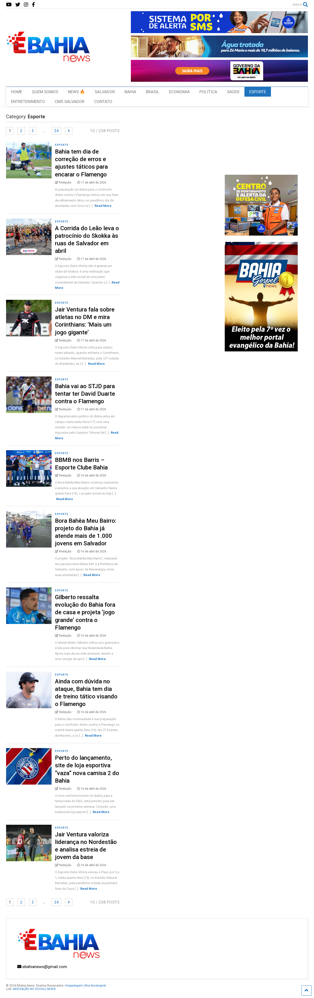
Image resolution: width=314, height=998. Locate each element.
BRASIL (152, 91)
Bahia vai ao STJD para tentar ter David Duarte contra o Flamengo (85, 394)
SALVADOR (105, 91)
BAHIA (130, 91)
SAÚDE (233, 91)
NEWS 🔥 (76, 91)
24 (56, 130)
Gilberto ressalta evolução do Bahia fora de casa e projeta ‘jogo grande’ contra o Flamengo (85, 612)
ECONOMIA (179, 91)
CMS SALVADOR (69, 101)
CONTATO (103, 101)
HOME (16, 91)
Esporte (61, 145)
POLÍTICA (208, 91)
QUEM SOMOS (45, 91)
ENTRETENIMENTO (28, 101)
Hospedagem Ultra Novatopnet (85, 985)
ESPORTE (257, 91)
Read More (103, 206)
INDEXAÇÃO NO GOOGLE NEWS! (34, 989)
